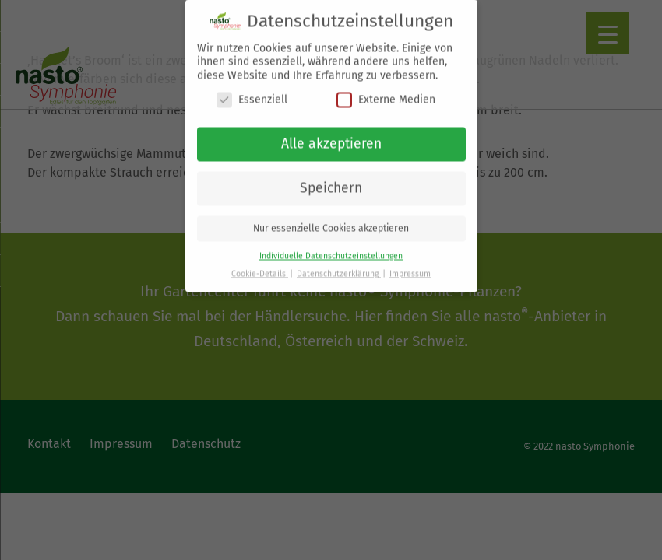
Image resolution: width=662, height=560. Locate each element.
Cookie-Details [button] (259, 262)
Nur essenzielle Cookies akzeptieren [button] (331, 217)
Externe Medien (385, 88)
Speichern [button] (331, 177)
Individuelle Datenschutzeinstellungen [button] (331, 245)
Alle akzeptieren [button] (331, 132)
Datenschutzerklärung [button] (339, 262)
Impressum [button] (410, 262)
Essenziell (252, 88)
